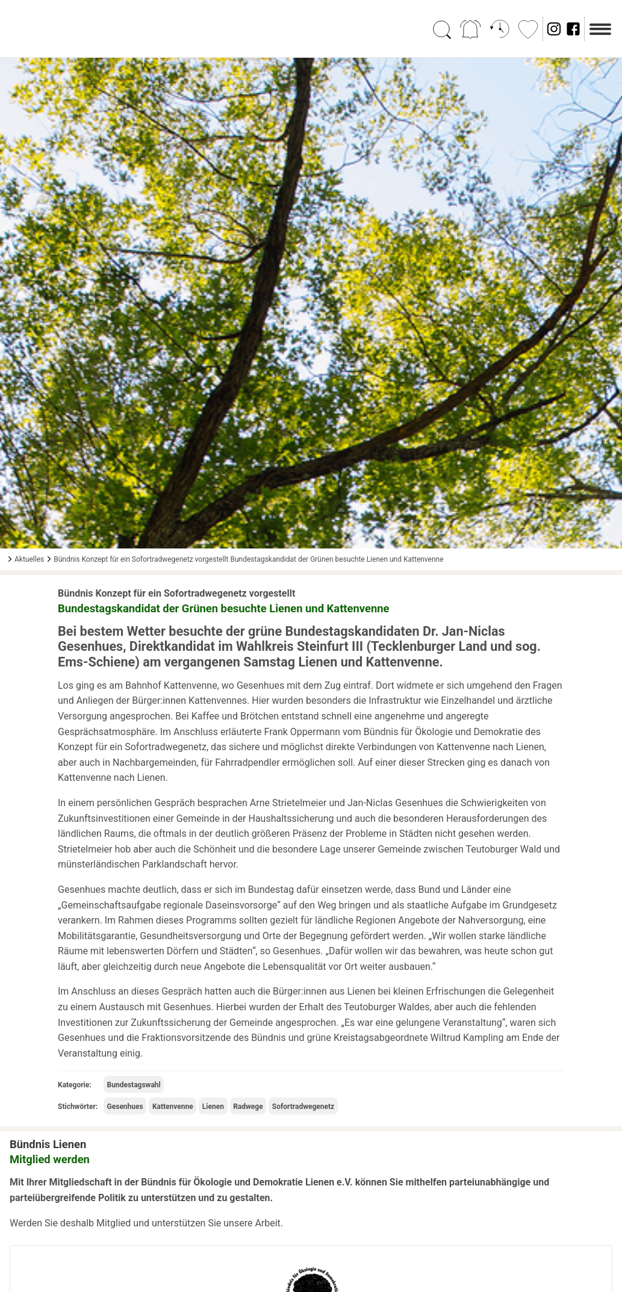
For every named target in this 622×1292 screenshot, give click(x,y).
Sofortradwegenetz (303, 1106)
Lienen (213, 1106)
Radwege (248, 1106)
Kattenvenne (172, 1106)
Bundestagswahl (134, 1085)
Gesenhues (125, 1106)
